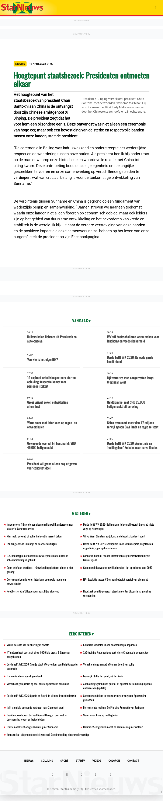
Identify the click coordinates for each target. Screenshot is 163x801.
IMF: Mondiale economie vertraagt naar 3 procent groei (36, 712)
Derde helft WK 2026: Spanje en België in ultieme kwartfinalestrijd (42, 700)
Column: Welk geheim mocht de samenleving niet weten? (113, 732)
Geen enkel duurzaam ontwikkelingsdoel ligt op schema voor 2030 (118, 569)
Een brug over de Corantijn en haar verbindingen (32, 544)
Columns (47, 766)
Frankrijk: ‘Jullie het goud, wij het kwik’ (103, 680)
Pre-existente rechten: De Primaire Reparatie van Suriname (115, 712)
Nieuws (29, 766)
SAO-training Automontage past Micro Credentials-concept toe (116, 655)
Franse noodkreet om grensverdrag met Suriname (33, 732)
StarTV (80, 766)
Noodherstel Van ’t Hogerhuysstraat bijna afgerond (33, 593)
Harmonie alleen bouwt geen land (24, 680)
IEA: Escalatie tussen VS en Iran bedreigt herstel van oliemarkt (116, 581)
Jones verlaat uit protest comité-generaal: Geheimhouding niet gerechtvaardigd (49, 740)
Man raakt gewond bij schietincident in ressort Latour (35, 536)
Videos (96, 766)
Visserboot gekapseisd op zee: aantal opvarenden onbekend (38, 688)
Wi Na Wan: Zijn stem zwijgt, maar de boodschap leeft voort (114, 536)
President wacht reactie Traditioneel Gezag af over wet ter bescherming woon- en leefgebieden (38, 722)
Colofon (114, 766)
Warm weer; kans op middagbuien (101, 720)
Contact (133, 766)
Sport (64, 766)
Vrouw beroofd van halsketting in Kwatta (28, 647)
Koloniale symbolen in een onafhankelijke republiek (110, 647)
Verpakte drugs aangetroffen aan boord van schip (109, 668)
